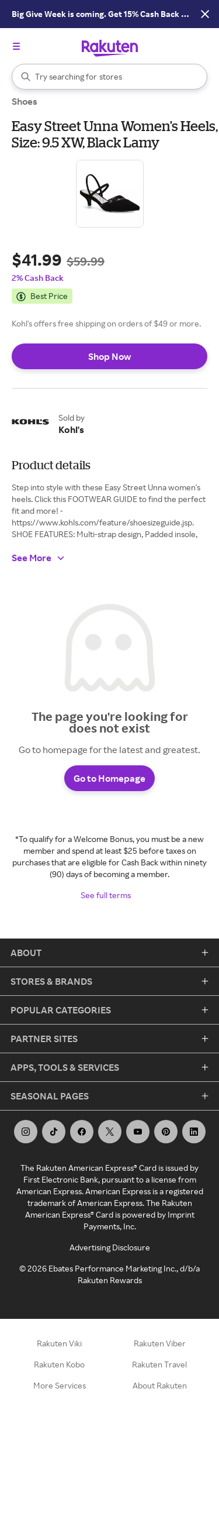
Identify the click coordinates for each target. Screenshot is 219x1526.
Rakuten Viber (160, 1343)
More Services (59, 1385)
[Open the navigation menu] (16, 46)
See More (38, 557)
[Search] (109, 77)
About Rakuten (160, 1385)
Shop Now (109, 356)
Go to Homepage (109, 778)
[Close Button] (205, 14)
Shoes (24, 101)
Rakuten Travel (159, 1364)
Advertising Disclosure (109, 1247)
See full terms (106, 895)
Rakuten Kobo (59, 1364)
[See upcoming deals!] (95, 14)
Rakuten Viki (59, 1343)
